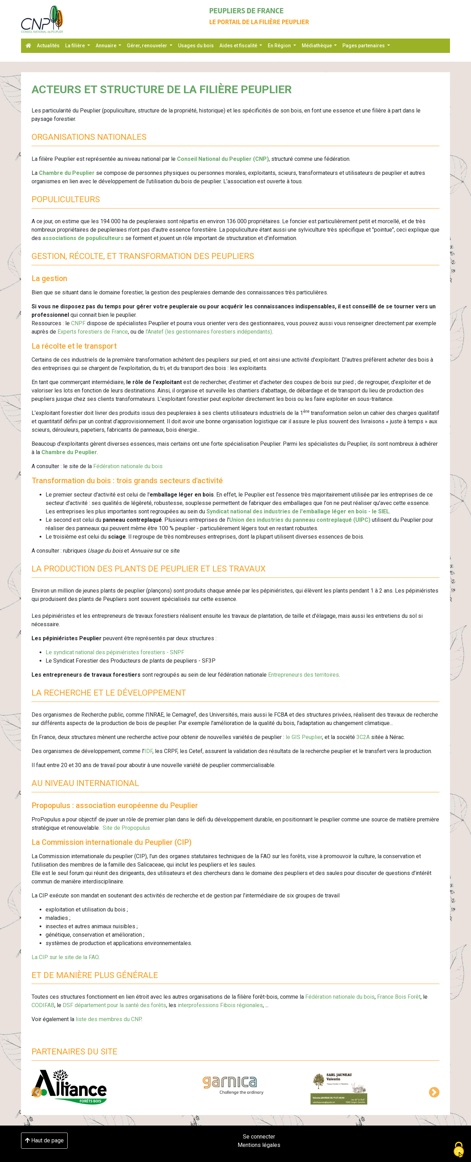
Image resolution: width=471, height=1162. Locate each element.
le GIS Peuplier (304, 737)
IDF (148, 751)
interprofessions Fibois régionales (220, 1005)
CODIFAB (43, 1005)
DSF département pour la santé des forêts (114, 1005)
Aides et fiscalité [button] (238, 45)
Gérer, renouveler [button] (147, 45)
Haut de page (44, 1140)
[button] (37, 1092)
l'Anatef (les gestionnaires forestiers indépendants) (208, 331)
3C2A (363, 737)
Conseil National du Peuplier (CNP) (223, 159)
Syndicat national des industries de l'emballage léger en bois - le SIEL (297, 511)
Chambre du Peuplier (67, 173)
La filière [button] (75, 45)
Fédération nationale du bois (128, 466)
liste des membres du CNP (108, 1019)
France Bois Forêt (399, 996)
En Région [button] (280, 45)
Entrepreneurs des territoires (303, 674)
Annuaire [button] (106, 45)
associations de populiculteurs (83, 238)
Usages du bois (196, 45)
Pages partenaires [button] (364, 45)
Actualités (48, 45)
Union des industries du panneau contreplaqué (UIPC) (299, 520)
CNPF (78, 323)
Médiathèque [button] (317, 45)
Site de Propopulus (126, 828)
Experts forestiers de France (92, 331)
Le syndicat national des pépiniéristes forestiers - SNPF (115, 652)
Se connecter (259, 1136)
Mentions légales (259, 1145)
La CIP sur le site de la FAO (65, 957)
